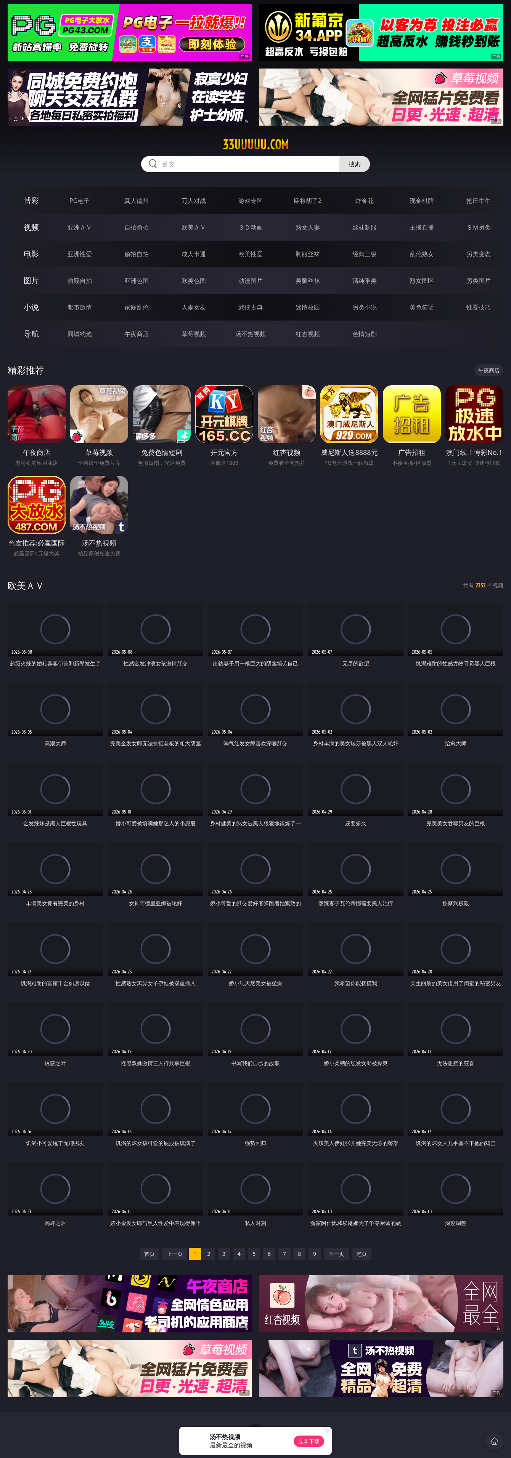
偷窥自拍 (79, 280)
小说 (31, 307)
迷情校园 (308, 307)
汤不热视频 (250, 334)
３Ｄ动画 (250, 227)
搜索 (355, 164)
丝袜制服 (364, 227)
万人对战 (194, 200)
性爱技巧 (478, 307)
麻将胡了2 (307, 200)
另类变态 (478, 254)
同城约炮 (79, 334)
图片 (31, 280)
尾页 (361, 1253)
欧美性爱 (250, 254)
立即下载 (309, 1441)
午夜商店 (136, 334)
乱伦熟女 (422, 254)
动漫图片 (250, 280)
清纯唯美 (364, 280)
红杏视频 (308, 334)
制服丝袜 (308, 254)
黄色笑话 (422, 307)
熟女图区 (422, 280)
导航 (31, 334)
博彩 (31, 200)
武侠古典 (250, 307)
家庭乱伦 (136, 307)
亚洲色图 (136, 280)
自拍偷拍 (136, 227)
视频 (31, 227)
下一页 (336, 1253)
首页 (149, 1253)
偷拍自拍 (136, 254)
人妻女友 (194, 307)
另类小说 (364, 307)
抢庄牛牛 (478, 200)
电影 (31, 254)
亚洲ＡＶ (79, 227)
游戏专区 (250, 200)
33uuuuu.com (256, 144)
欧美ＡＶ (194, 227)
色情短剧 (364, 334)
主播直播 (422, 227)
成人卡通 (194, 254)
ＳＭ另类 (478, 227)
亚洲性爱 (79, 254)
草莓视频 (194, 334)
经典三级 (364, 254)
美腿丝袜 (308, 280)
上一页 (175, 1253)
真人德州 (136, 200)
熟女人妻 (308, 227)
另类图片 (478, 280)
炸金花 (364, 200)
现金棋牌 (422, 200)
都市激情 (79, 307)
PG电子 (79, 200)
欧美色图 (194, 280)
